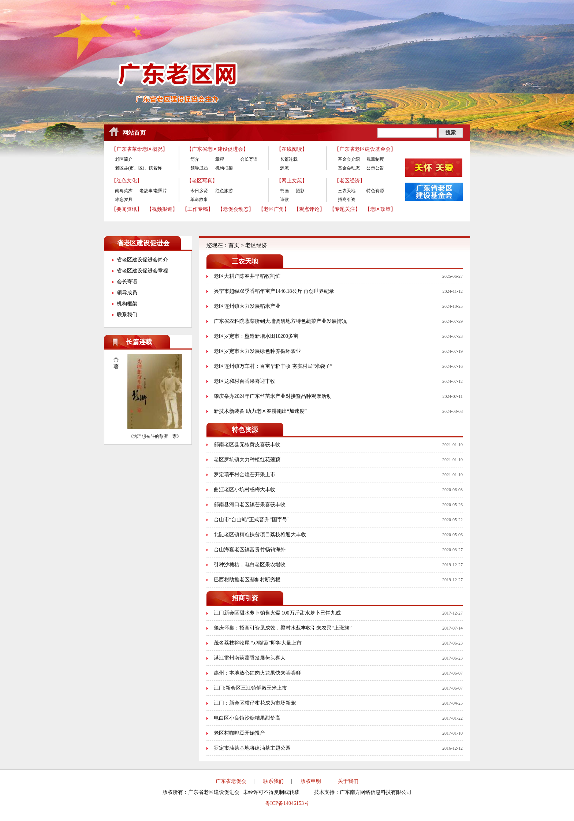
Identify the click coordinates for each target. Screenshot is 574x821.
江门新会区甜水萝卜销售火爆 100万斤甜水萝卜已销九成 (277, 613)
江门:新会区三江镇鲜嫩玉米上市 (250, 688)
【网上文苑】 (291, 180)
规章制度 (375, 159)
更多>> (181, 341)
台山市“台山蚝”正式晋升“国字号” (252, 519)
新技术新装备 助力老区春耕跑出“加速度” (260, 411)
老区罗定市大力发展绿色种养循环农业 (257, 351)
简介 (194, 159)
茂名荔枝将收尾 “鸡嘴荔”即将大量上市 (258, 643)
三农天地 (346, 190)
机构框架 (224, 168)
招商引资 (346, 199)
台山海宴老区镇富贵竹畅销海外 (250, 549)
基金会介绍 (349, 159)
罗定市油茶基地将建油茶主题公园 (252, 748)
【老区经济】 (349, 180)
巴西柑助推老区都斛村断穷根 (247, 579)
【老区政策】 (380, 209)
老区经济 (256, 245)
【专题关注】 (344, 209)
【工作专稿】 (197, 209)
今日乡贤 (199, 190)
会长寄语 (249, 159)
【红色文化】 (126, 180)
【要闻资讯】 (126, 209)
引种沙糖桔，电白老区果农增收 (250, 564)
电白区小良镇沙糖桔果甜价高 (247, 718)
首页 (233, 245)
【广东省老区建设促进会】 (217, 149)
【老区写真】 (202, 180)
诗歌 (284, 199)
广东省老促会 (231, 781)
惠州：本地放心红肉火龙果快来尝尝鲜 (257, 673)
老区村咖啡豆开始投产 (239, 733)
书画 (284, 190)
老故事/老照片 (153, 190)
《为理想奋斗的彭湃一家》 (154, 436)
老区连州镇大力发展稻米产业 (247, 306)
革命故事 (199, 199)
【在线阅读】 (291, 149)
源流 (284, 168)
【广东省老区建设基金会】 (365, 149)
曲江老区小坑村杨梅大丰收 (244, 489)
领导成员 (199, 168)
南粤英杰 (124, 190)
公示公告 (375, 168)
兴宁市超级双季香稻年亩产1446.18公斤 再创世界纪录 (274, 291)
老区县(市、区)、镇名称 (138, 168)
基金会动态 (349, 168)
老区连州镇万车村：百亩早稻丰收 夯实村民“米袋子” (273, 366)
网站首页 (134, 133)
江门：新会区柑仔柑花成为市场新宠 (255, 703)
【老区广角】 (273, 209)
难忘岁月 (124, 199)
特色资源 (375, 190)
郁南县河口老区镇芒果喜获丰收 (250, 504)
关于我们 (348, 781)
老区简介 (124, 159)
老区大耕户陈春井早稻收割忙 (247, 276)
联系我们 (127, 314)
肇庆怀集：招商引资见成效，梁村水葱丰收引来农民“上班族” (282, 628)
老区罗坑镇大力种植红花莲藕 (247, 459)
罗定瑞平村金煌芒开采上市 (244, 474)
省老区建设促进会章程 (142, 270)
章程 (219, 159)
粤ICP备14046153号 (287, 803)
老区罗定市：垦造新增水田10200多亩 (256, 336)
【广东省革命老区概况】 (139, 149)
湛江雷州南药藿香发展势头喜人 (250, 658)
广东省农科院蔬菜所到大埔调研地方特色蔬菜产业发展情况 (280, 321)
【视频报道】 (162, 209)
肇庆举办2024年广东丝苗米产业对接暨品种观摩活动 (273, 396)
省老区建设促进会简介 (142, 259)
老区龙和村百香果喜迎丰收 (244, 381)
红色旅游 (224, 190)
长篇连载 (289, 159)
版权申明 (311, 781)
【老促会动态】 (236, 209)
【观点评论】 (309, 209)
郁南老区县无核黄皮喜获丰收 (247, 444)
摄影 (300, 190)
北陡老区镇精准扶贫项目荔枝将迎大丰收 (260, 534)
